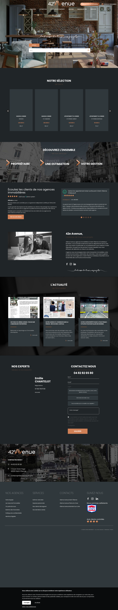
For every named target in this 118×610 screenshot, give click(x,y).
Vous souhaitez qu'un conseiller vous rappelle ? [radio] (82, 403)
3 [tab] (86, 217)
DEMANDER (57, 162)
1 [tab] (81, 217)
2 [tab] (84, 217)
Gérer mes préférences (29, 607)
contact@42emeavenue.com (22, 476)
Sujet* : (70, 387)
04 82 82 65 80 (83, 373)
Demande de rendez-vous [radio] (82, 398)
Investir (63, 45)
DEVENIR (20, 162)
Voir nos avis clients (16, 217)
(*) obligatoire (71, 425)
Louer (54, 45)
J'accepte (26, 603)
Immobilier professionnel (78, 45)
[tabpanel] (85, 202)
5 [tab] (90, 217)
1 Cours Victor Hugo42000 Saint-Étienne (18, 470)
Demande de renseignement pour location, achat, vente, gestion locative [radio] (83, 391)
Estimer (44, 45)
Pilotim (111, 529)
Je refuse (37, 602)
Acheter (34, 45)
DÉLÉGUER (91, 162)
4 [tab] (88, 217)
